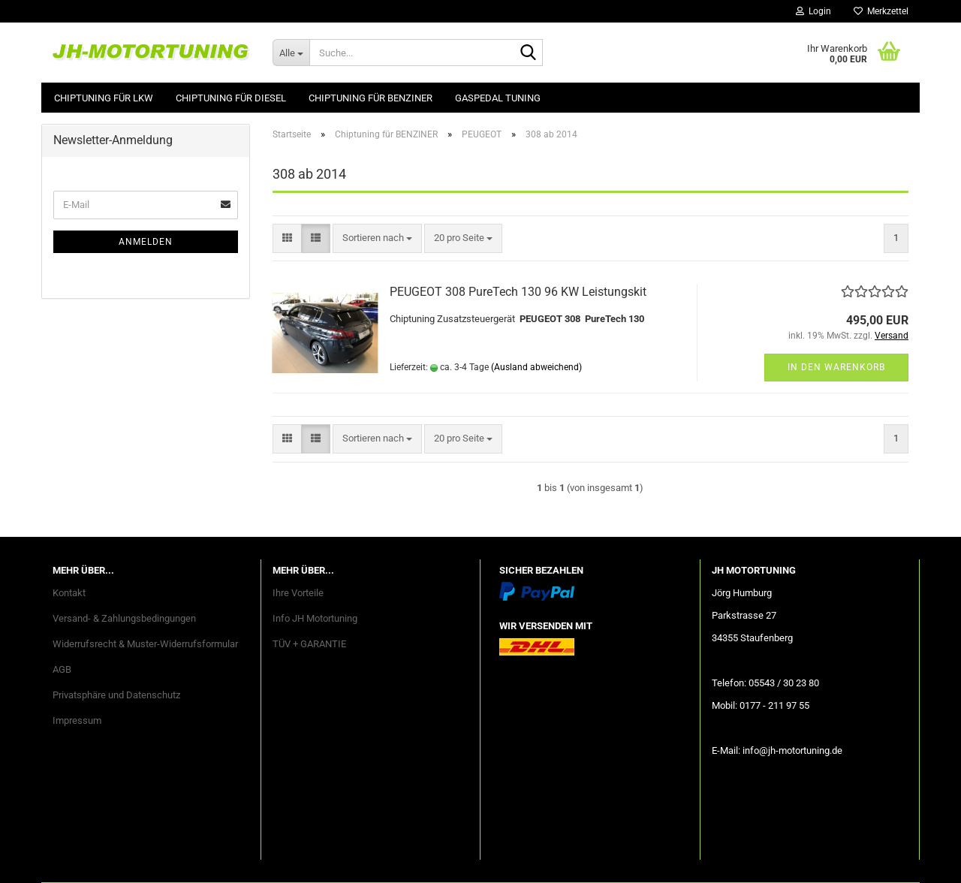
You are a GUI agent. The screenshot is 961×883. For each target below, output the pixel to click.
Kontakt (69, 592)
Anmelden (146, 242)
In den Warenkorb (836, 367)
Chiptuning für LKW (103, 98)
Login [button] (813, 11)
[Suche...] (291, 52)
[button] (287, 238)
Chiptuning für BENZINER (370, 98)
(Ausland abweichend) (536, 367)
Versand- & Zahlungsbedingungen (124, 618)
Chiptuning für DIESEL (231, 98)
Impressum (77, 720)
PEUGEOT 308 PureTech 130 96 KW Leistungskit (518, 292)
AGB (62, 669)
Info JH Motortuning (315, 618)
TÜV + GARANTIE (309, 643)
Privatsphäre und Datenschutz (116, 695)
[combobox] (377, 238)
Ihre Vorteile (298, 592)
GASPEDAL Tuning (498, 98)
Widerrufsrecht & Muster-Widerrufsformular (145, 643)
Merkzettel (881, 11)
